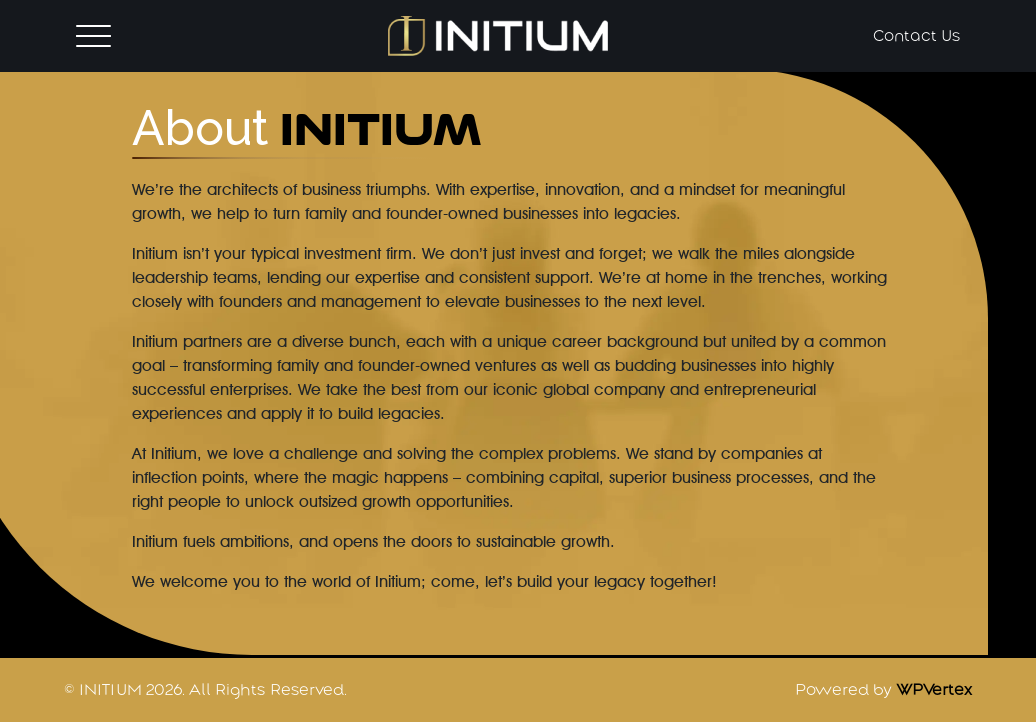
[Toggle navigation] (93, 35)
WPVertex (934, 689)
